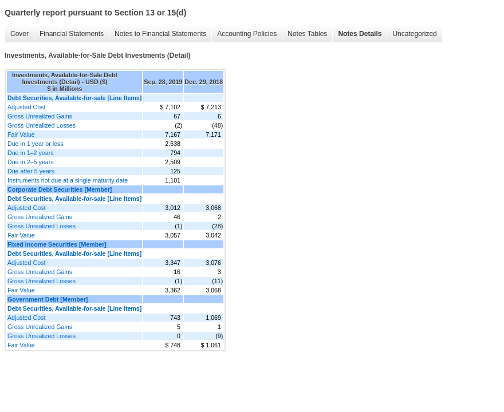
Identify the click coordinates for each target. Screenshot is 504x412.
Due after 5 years (30, 171)
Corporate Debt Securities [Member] (59, 189)
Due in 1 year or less (35, 143)
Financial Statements (72, 34)
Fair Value (21, 134)
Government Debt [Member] (47, 299)
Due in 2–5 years (30, 162)
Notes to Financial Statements (160, 34)
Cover (19, 34)
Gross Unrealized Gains (39, 116)
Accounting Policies (247, 34)
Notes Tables (307, 34)
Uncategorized (414, 34)
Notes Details (359, 34)
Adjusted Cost (26, 107)
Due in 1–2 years (30, 152)
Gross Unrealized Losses (41, 125)
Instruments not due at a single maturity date (67, 180)
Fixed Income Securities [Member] (57, 244)
